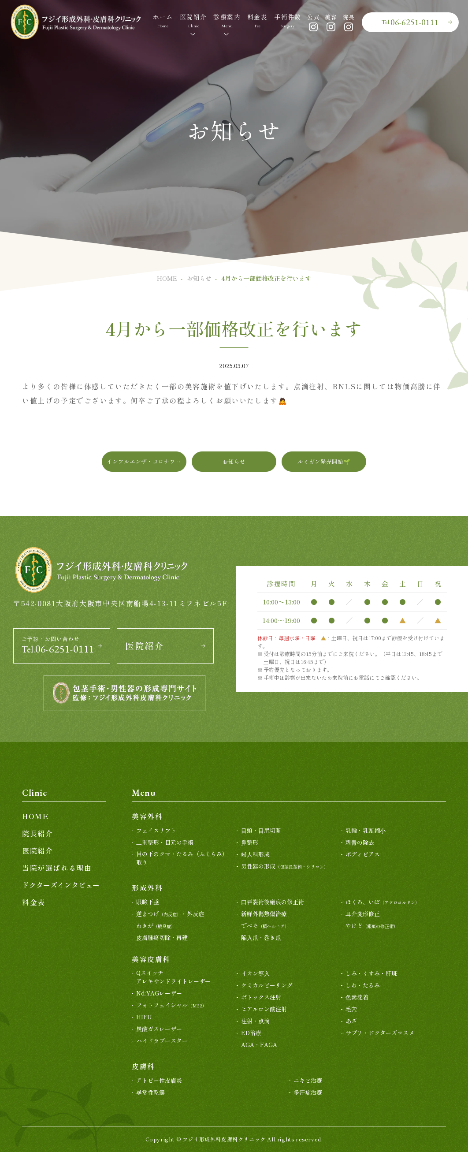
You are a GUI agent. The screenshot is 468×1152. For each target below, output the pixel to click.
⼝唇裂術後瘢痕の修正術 (272, 902)
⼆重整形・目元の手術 (164, 842)
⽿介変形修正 (362, 914)
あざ (351, 1021)
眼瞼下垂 (147, 902)
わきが (155, 925)
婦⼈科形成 (255, 854)
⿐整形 (249, 842)
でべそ (265, 925)
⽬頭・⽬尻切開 (261, 830)
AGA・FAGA (259, 1044)
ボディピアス (362, 854)
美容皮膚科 (151, 959)
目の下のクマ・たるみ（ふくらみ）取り (182, 858)
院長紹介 (37, 833)
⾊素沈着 (356, 997)
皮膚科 (143, 1066)
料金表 (33, 902)
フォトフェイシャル (171, 1005)
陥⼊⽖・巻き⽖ (261, 937)
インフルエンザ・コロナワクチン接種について (146, 461)
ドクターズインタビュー (61, 885)
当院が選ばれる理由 (57, 867)
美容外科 (147, 816)
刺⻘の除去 (359, 842)
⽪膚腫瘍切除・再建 (162, 937)
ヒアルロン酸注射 (264, 1009)
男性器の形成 (284, 866)
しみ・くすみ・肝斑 (371, 973)
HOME (167, 278)
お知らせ (199, 278)
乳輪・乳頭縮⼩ (365, 830)
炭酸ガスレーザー (159, 1029)
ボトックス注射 (261, 997)
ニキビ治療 (307, 1080)
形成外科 (147, 887)
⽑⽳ (351, 1009)
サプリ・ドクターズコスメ (379, 1033)
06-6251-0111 (410, 22)
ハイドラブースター (162, 1040)
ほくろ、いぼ (382, 902)
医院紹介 (144, 646)
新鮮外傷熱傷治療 (264, 914)
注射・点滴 (255, 1021)
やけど (371, 925)
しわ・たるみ (362, 985)
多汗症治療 (307, 1092)
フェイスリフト (156, 830)
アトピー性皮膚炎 (159, 1080)
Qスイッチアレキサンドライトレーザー (173, 977)
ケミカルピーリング (267, 985)
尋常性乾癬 (150, 1092)
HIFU (144, 1017)
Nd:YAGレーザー (159, 993)
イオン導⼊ (255, 973)
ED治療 (251, 1033)
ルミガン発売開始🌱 (323, 461)
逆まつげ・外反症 (170, 914)
